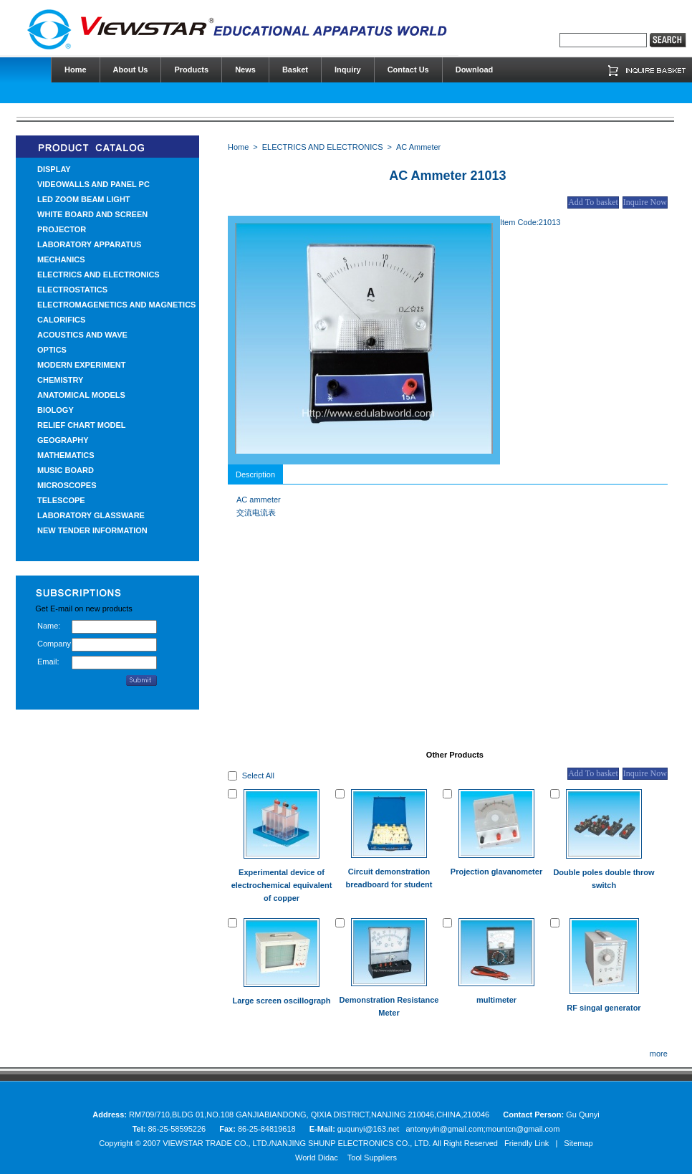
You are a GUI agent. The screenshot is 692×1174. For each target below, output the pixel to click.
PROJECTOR (61, 229)
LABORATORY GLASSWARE (91, 515)
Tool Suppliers (372, 1157)
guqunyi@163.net (369, 1129)
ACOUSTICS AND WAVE (82, 334)
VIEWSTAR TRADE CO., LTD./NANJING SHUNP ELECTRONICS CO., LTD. (297, 1143)
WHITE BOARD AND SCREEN (92, 214)
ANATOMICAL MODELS (81, 395)
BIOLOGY (55, 410)
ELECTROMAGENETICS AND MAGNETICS (116, 304)
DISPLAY (54, 169)
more (659, 1053)
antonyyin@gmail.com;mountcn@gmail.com (482, 1129)
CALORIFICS (61, 319)
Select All (258, 775)
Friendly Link (526, 1143)
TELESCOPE (61, 500)
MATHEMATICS (66, 455)
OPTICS (52, 349)
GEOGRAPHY (63, 440)
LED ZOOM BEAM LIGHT (83, 199)
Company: (54, 643)
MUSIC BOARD (65, 470)
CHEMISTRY (60, 380)
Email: (48, 661)
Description (255, 474)
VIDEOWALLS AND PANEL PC (93, 184)
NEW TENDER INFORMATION (92, 530)
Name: (48, 625)
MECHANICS (61, 259)
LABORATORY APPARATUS (89, 244)
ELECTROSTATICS (72, 289)
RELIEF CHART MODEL (81, 425)
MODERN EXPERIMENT (81, 365)
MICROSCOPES (67, 485)
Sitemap (578, 1143)
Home (238, 147)
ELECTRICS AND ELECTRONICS (98, 274)
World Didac (316, 1157)
